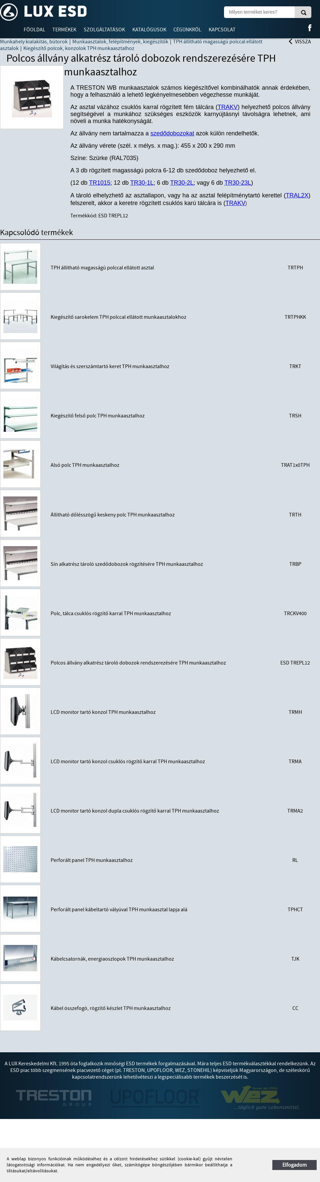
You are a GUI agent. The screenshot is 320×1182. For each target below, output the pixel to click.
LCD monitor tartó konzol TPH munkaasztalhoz (103, 712)
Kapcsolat (222, 29)
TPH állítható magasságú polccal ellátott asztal (102, 267)
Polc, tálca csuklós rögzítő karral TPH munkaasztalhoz (111, 613)
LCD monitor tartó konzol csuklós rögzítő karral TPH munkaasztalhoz (128, 761)
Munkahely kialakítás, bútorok (34, 41)
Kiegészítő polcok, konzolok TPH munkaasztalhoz (78, 48)
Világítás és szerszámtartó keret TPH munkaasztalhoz (110, 366)
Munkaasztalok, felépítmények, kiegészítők (120, 41)
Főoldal (34, 29)
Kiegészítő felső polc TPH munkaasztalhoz (98, 415)
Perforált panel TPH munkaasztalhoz (92, 860)
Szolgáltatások (104, 29)
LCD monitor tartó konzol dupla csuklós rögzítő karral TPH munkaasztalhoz (135, 811)
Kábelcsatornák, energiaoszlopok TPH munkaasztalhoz (112, 959)
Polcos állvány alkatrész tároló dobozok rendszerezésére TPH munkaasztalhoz (138, 663)
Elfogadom (294, 1165)
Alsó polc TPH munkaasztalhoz (85, 465)
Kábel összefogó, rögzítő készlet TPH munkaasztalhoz (111, 1008)
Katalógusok (149, 29)
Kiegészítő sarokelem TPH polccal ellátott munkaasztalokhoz (118, 317)
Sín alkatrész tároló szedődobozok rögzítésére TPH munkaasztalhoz (127, 564)
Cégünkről (187, 29)
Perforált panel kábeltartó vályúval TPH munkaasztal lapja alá (119, 909)
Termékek (64, 29)
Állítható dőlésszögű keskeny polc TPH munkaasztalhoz (113, 514)
